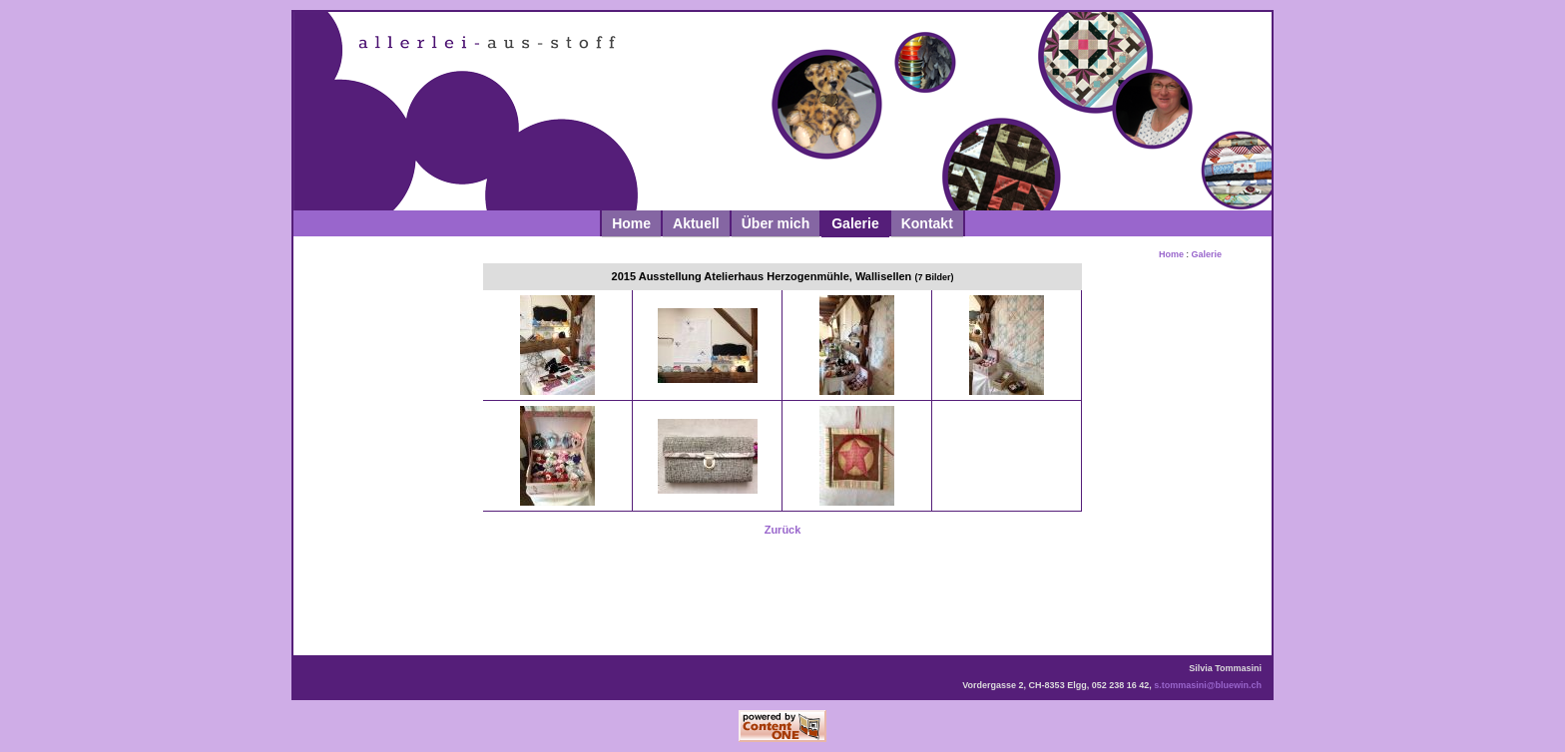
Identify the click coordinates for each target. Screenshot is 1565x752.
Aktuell (696, 223)
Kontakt (927, 223)
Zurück (783, 530)
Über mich (775, 223)
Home (631, 223)
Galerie (854, 223)
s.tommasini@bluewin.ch (1208, 685)
